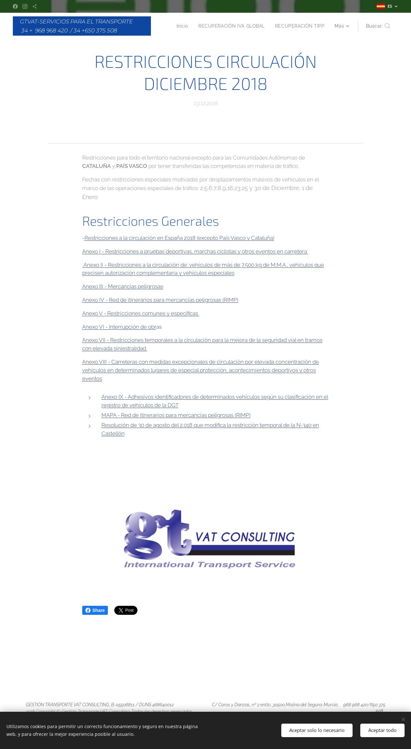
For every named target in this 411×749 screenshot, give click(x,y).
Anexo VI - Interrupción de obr (119, 326)
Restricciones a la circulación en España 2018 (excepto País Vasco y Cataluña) (179, 238)
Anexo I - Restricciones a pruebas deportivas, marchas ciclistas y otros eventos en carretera (195, 251)
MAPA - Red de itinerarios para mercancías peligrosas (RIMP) (175, 415)
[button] (378, 26)
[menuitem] (180, 26)
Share (95, 610)
